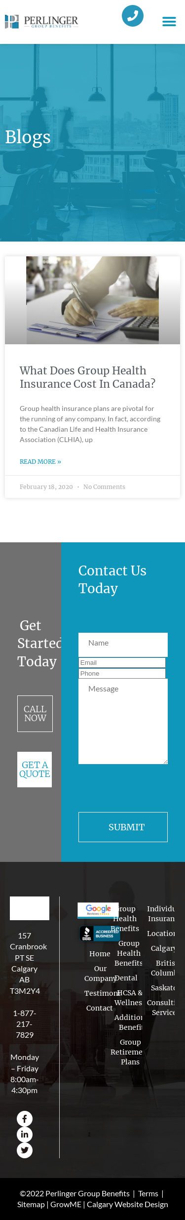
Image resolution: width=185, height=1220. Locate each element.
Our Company (100, 973)
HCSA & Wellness (130, 997)
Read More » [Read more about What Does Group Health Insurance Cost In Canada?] (40, 461)
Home (100, 953)
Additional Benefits (132, 1022)
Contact (99, 1008)
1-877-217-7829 (25, 1024)
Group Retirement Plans (130, 1052)
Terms (148, 1193)
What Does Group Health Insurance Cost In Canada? (87, 377)
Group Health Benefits (125, 920)
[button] (169, 22)
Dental (126, 978)
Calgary (164, 948)
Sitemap (31, 1204)
